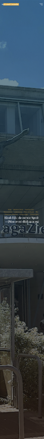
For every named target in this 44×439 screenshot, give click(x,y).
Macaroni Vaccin (18, 209)
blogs (9, 209)
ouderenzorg (18, 212)
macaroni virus (29, 209)
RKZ (37, 212)
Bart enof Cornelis (10, 4)
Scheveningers (34, 214)
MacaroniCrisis (8, 212)
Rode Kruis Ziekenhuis (11, 214)
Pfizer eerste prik (29, 212)
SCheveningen (24, 214)
